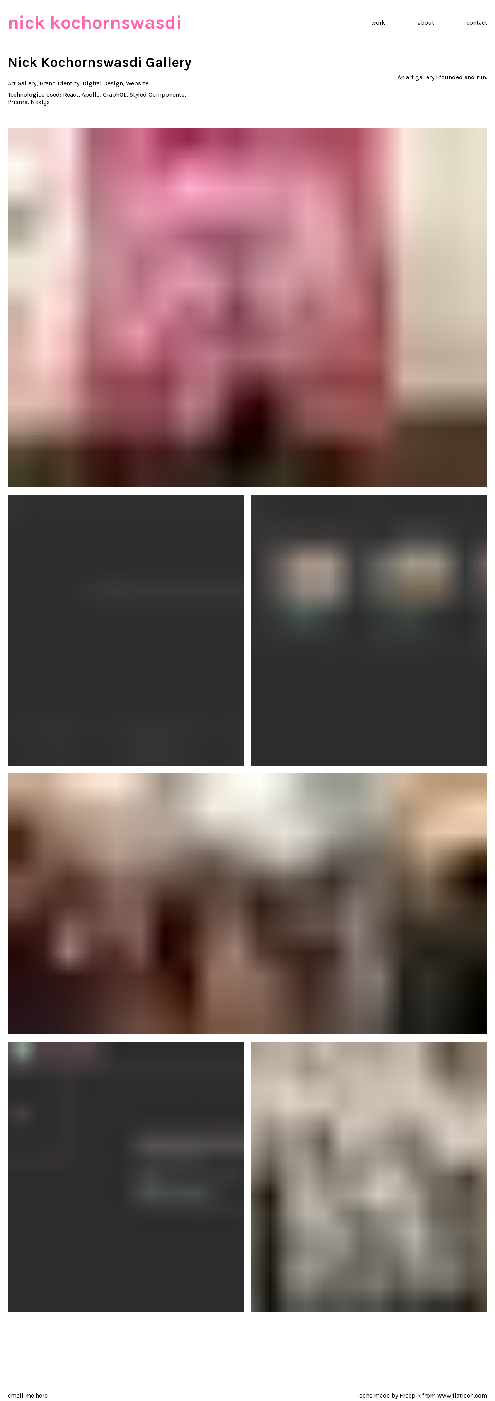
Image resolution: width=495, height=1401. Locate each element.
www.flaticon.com (462, 1395)
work (378, 22)
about (426, 22)
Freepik (410, 1395)
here (42, 1395)
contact (476, 22)
